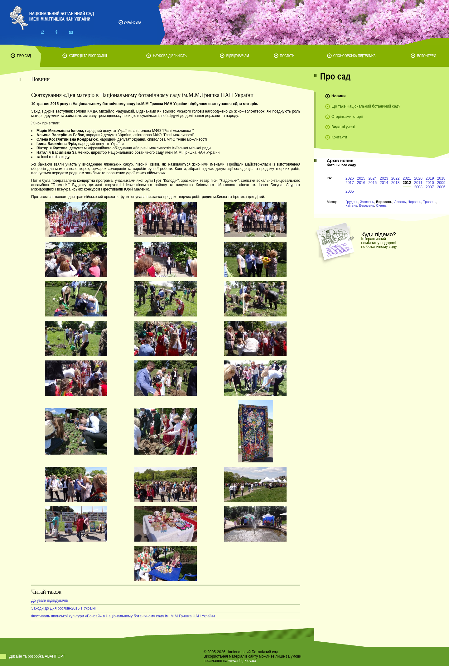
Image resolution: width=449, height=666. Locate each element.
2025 (361, 178)
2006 (441, 187)
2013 (395, 183)
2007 (430, 187)
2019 (430, 178)
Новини (338, 96)
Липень (400, 202)
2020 (418, 178)
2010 (430, 183)
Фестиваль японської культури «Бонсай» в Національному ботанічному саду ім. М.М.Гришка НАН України (123, 616)
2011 (418, 183)
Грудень (351, 202)
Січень (381, 205)
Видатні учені (343, 127)
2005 (349, 191)
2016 (361, 183)
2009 (441, 183)
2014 (384, 183)
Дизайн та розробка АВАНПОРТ (37, 656)
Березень (366, 205)
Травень (429, 202)
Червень (414, 202)
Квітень (351, 205)
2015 (372, 183)
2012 (407, 183)
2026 (349, 178)
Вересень (384, 202)
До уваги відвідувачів (49, 600)
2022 (395, 178)
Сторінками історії (347, 116)
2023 (384, 178)
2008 (418, 187)
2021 (407, 178)
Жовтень (367, 202)
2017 (349, 183)
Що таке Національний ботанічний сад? (365, 106)
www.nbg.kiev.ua (242, 661)
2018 (441, 178)
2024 (372, 178)
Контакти (339, 137)
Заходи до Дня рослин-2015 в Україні (63, 608)
